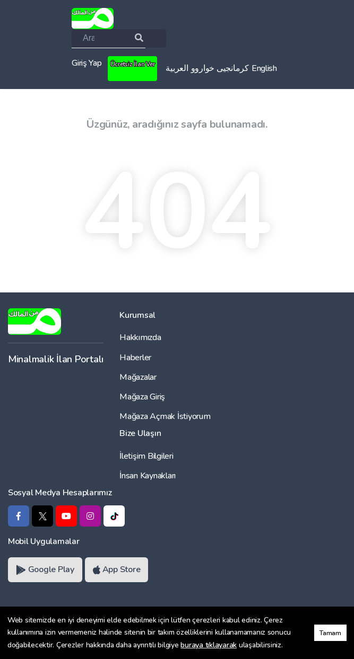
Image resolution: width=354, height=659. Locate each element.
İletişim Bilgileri (146, 456)
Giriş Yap (87, 63)
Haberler (135, 357)
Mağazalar (138, 377)
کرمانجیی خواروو (220, 68)
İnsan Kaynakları (147, 476)
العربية (177, 68)
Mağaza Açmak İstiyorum (164, 416)
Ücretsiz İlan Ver (132, 64)
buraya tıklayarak (208, 645)
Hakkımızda (140, 337)
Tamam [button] (330, 632)
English (264, 68)
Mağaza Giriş (142, 397)
